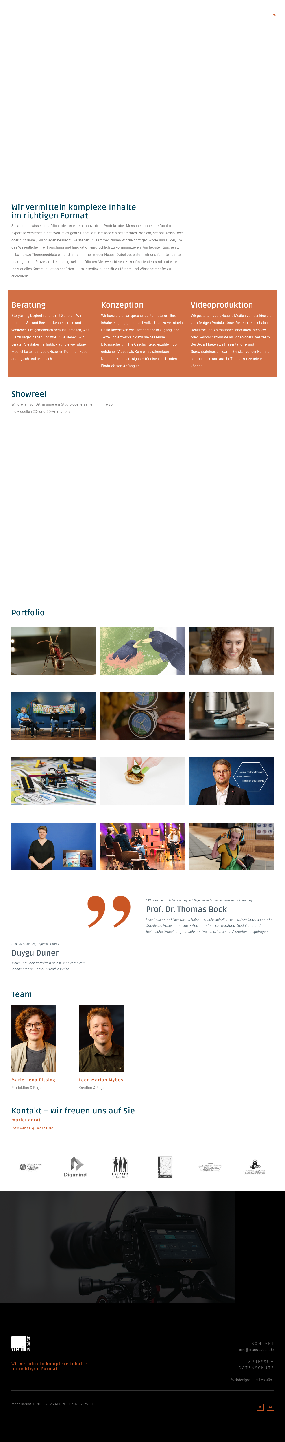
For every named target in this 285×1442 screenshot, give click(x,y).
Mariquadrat (197, 15)
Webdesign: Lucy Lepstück (252, 1380)
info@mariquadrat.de (256, 1349)
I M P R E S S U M (260, 1362)
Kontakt (254, 15)
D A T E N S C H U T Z (256, 1368)
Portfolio (228, 15)
